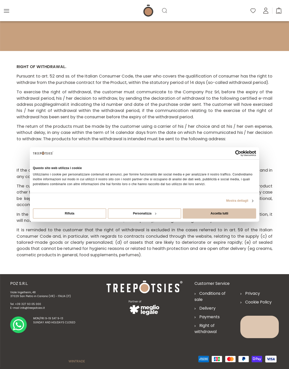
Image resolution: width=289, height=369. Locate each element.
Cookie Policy (258, 302)
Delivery (207, 308)
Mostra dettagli (237, 200)
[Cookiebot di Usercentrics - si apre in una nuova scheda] (234, 153)
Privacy (252, 293)
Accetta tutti (219, 213)
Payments (209, 317)
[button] (278, 10)
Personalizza (144, 213)
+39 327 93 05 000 (28, 304)
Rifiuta (69, 213)
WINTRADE (77, 361)
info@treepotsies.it (32, 308)
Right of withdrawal (205, 329)
